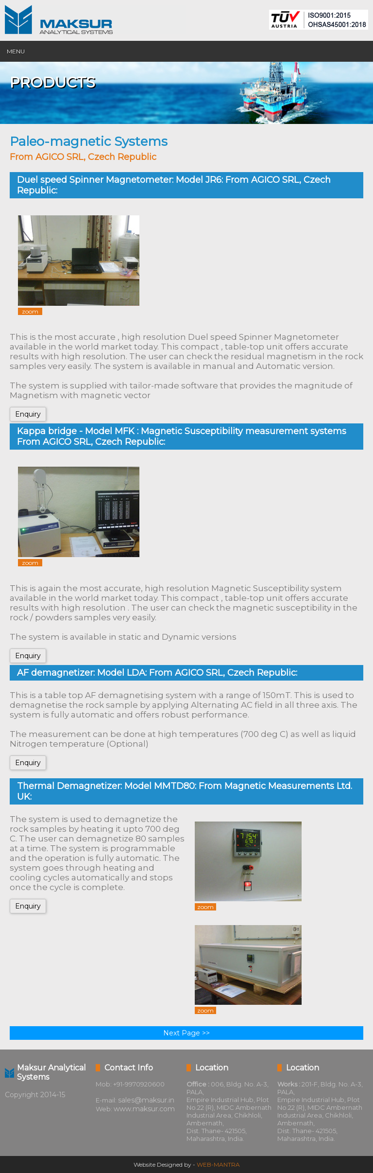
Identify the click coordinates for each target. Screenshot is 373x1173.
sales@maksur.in (146, 1100)
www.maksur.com (144, 1108)
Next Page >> (186, 1033)
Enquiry (28, 414)
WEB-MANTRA (218, 1164)
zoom (30, 311)
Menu (16, 51)
